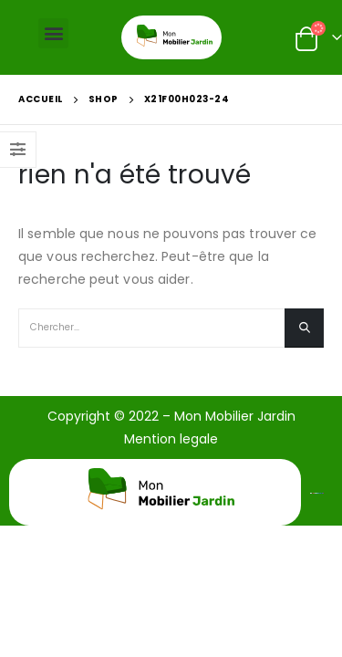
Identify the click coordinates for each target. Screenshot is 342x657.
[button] (53, 33)
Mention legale (171, 439)
